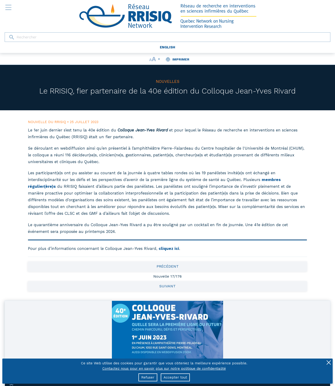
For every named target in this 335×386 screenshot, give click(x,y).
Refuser (147, 377)
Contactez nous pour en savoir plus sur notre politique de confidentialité (164, 368)
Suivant (167, 286)
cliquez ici (169, 248)
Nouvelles (167, 81)
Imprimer (180, 59)
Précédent (168, 266)
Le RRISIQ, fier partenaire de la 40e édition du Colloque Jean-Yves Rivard (167, 90)
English (167, 47)
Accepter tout (175, 377)
